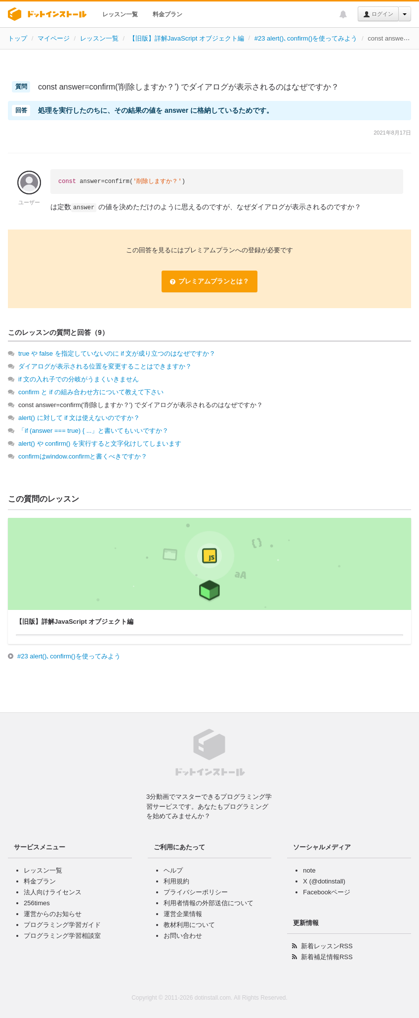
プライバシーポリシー (196, 892)
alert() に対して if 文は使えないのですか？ (79, 417)
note (309, 870)
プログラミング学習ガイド (62, 924)
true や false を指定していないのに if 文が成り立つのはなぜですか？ (116, 353)
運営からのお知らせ (53, 914)
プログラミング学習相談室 (62, 935)
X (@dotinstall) (324, 881)
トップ (17, 38)
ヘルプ (173, 870)
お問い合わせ (183, 935)
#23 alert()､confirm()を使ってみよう (306, 38)
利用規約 (176, 881)
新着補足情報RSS (327, 957)
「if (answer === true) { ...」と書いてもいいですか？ (93, 430)
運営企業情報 (183, 914)
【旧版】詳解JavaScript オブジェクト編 (186, 38)
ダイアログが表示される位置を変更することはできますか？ (105, 366)
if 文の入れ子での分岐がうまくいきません (78, 379)
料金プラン (167, 14)
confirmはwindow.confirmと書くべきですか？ (83, 456)
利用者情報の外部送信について (208, 903)
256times (37, 903)
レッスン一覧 (120, 14)
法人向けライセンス (53, 892)
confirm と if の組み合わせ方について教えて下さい (91, 392)
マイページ (54, 38)
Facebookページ (326, 892)
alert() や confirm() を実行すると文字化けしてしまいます (99, 443)
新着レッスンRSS (327, 946)
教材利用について (189, 924)
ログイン (378, 14)
